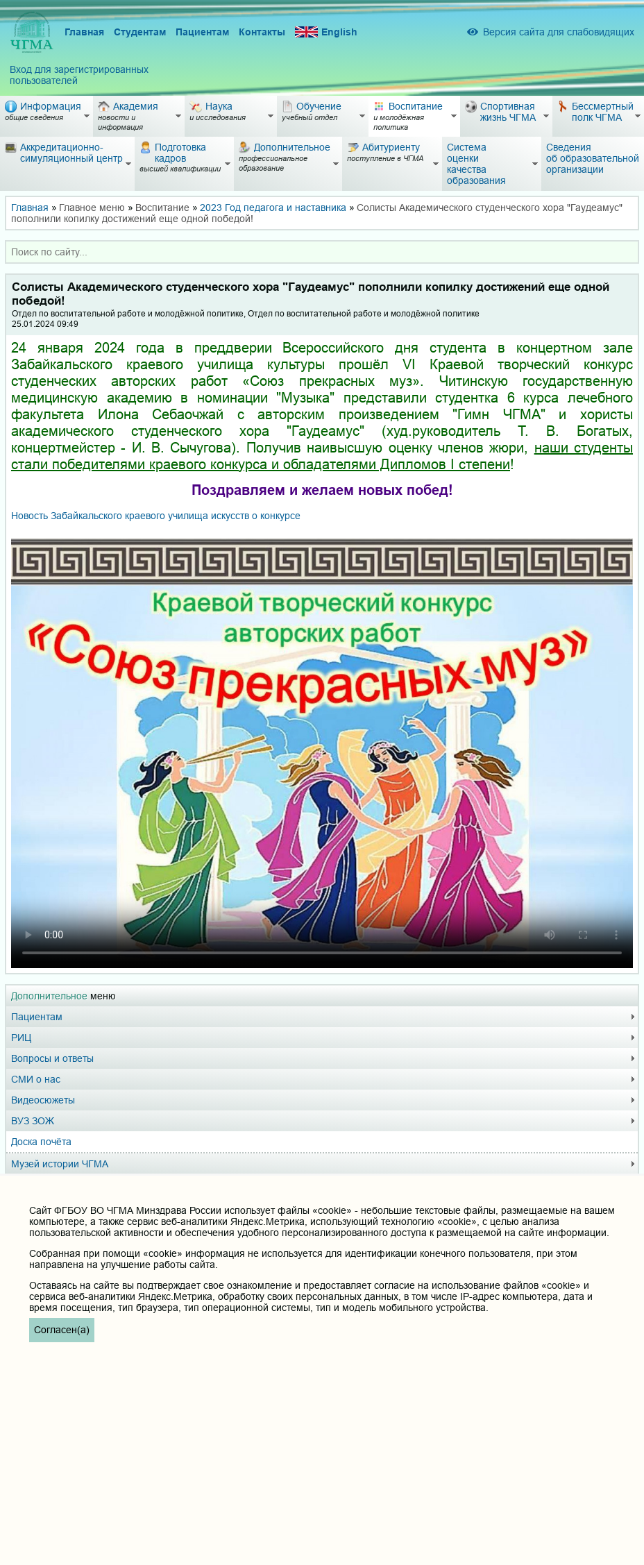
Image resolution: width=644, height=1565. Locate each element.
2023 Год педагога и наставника (273, 207)
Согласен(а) (62, 1329)
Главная (84, 31)
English (326, 32)
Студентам (140, 31)
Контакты (262, 31)
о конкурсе (155, 515)
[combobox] (322, 252)
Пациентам (202, 31)
